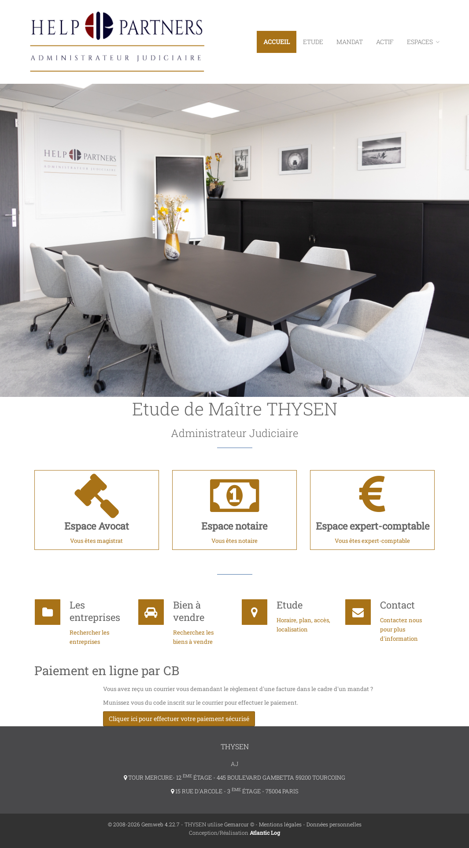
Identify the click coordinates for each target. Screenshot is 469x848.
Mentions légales (280, 824)
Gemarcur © (239, 824)
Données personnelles (334, 824)
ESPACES (423, 41)
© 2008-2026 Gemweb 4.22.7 (144, 824)
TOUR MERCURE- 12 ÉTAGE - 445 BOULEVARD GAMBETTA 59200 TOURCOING (234, 777)
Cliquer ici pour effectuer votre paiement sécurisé (179, 718)
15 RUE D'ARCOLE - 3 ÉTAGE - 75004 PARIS (235, 791)
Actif (385, 41)
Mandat (349, 41)
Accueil (276, 41)
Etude (313, 41)
